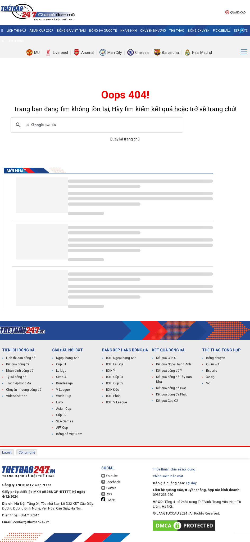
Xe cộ (210, 377)
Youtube (109, 476)
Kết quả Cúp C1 (167, 358)
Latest (7, 452)
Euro (59, 402)
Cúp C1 (61, 364)
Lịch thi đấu (16, 30)
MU (37, 52)
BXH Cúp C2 (115, 383)
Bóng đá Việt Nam (71, 30)
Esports (211, 371)
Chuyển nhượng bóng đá (23, 390)
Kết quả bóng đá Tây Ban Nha (174, 379)
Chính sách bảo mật (168, 476)
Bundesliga (64, 383)
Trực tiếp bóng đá (18, 383)
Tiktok (108, 499)
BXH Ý (110, 371)
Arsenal (87, 52)
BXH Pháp (113, 396)
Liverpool (60, 52)
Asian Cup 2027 (41, 30)
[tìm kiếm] (96, 125)
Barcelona (170, 52)
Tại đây (191, 483)
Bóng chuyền (199, 30)
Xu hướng (16, 41)
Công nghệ (27, 452)
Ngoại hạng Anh (67, 358)
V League (63, 390)
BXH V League (116, 402)
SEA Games (64, 421)
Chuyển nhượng (153, 30)
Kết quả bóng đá (17, 364)
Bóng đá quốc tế (103, 30)
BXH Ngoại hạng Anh (121, 358)
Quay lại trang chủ (125, 139)
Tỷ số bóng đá (16, 377)
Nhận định (128, 30)
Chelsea (142, 52)
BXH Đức (112, 390)
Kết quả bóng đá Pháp (171, 394)
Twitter (108, 488)
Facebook (110, 482)
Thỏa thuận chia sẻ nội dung (174, 469)
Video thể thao (16, 396)
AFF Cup (62, 428)
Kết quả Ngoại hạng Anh (173, 364)
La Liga (61, 371)
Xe (3, 41)
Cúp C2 (61, 415)
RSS (106, 494)
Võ (208, 383)
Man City (114, 52)
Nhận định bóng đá (19, 371)
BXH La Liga (115, 364)
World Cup (63, 396)
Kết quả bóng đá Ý (169, 371)
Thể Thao (176, 30)
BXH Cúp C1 (115, 377)
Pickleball (221, 30)
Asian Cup (63, 409)
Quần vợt (212, 364)
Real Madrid (202, 52)
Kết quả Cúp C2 (167, 401)
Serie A (61, 377)
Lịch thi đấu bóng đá (20, 358)
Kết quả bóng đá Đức (171, 388)
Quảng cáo (235, 12)
